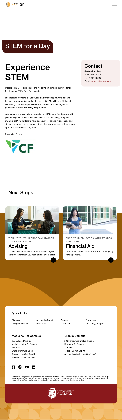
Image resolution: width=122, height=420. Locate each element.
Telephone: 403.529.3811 (23, 354)
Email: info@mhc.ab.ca (22, 351)
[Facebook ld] (13, 367)
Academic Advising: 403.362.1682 (80, 354)
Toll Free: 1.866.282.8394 (23, 358)
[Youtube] (27, 367)
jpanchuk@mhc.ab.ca (101, 82)
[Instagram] (19, 367)
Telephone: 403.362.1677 (76, 351)
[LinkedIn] (33, 367)
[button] (114, 4)
